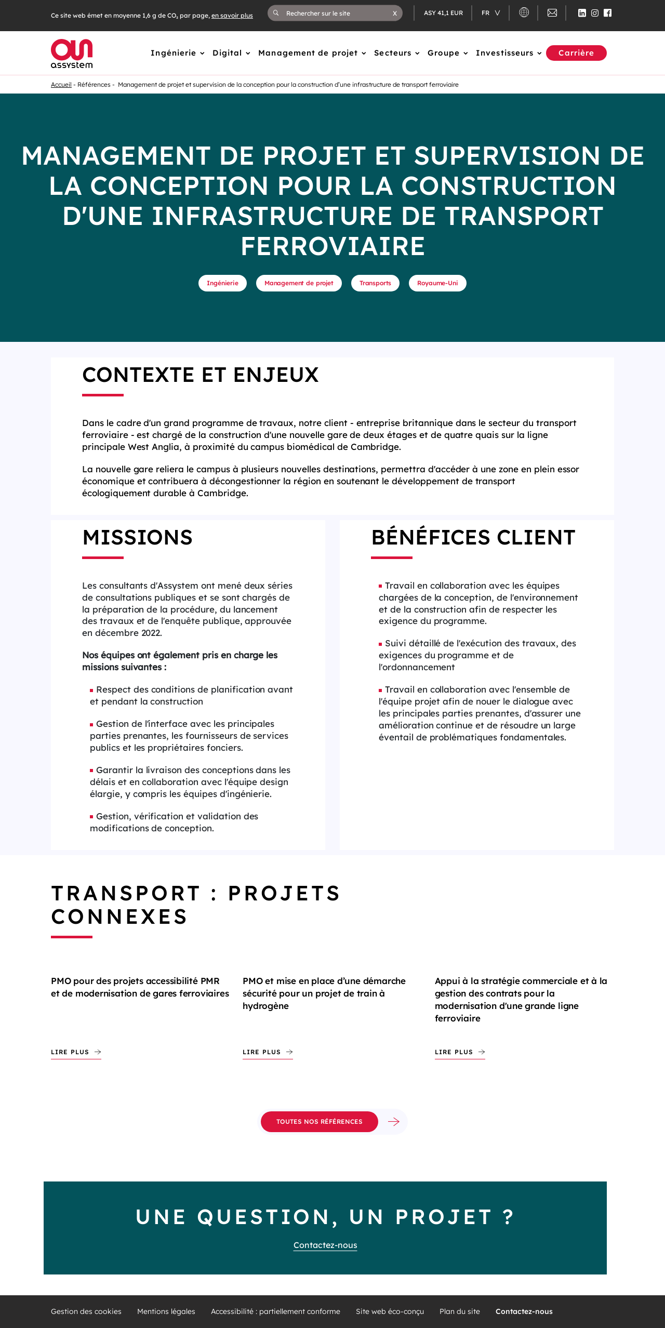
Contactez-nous (325, 1245)
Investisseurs (505, 53)
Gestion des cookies (86, 1311)
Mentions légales (166, 1311)
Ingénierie (173, 53)
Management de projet (308, 53)
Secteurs (392, 53)
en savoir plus (232, 15)
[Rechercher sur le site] (339, 13)
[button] (395, 13)
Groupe (444, 53)
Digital (227, 53)
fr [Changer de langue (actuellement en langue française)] (486, 13)
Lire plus (70, 1052)
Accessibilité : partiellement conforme (275, 1311)
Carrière (576, 53)
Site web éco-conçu (390, 1311)
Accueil (61, 84)
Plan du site (460, 1311)
